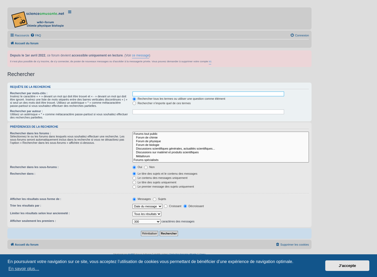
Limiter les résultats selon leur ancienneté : (40, 213)
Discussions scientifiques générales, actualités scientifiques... (220, 149)
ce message (140, 55)
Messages (142, 198)
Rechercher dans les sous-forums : (34, 167)
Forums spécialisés (220, 160)
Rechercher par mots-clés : (29, 93)
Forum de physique (220, 141)
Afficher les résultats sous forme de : (35, 198)
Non (149, 167)
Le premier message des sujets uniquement (163, 186)
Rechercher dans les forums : (30, 133)
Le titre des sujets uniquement (154, 182)
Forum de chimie (220, 138)
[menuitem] (35, 35)
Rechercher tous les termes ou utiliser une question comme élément (179, 98)
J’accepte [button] (347, 266)
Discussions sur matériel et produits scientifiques (220, 152)
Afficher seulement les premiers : (33, 220)
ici (210, 61)
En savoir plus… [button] (23, 268)
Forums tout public (220, 134)
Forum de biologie (220, 145)
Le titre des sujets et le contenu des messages (165, 173)
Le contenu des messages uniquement (160, 177)
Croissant (172, 206)
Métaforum (220, 156)
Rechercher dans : (22, 173)
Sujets (159, 198)
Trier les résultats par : (25, 205)
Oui (137, 167)
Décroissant (193, 206)
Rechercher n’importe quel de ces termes (162, 103)
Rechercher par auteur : (26, 111)
